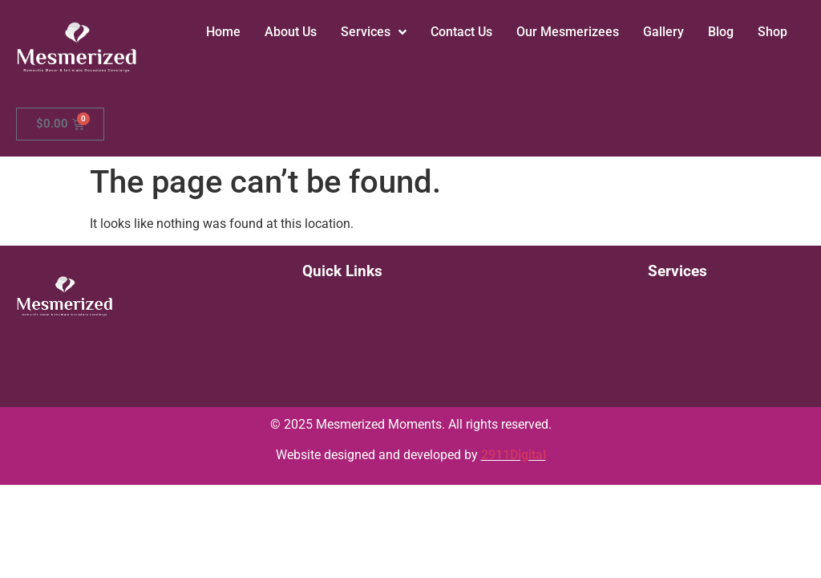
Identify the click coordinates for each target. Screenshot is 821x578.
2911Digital (513, 454)
